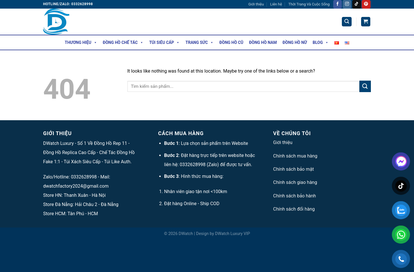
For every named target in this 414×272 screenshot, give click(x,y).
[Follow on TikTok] (356, 4)
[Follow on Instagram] (347, 4)
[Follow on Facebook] (337, 4)
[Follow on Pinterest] (366, 4)
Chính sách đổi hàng (294, 209)
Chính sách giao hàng (295, 182)
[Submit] (365, 86)
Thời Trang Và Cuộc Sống (308, 4)
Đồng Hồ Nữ (295, 42)
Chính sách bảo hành (294, 196)
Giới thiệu (256, 4)
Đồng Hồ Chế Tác (123, 42)
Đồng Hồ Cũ (231, 42)
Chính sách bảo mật (293, 169)
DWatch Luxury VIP (232, 233)
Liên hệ (276, 4)
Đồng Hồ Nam (263, 42)
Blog (321, 42)
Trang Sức (199, 42)
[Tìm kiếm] (347, 21)
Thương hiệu (81, 42)
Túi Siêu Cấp (164, 42)
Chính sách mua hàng (295, 156)
